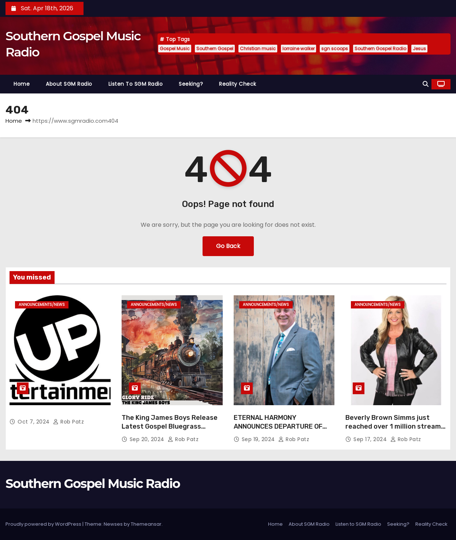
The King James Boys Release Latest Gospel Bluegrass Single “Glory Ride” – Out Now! (170, 426)
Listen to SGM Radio (135, 84)
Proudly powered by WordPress (43, 524)
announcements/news (42, 304)
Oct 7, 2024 (34, 421)
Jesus (419, 48)
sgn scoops (334, 48)
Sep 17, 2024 (371, 439)
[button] (426, 84)
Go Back (228, 246)
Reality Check (237, 84)
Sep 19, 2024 (259, 439)
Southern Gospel (214, 48)
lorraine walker (298, 48)
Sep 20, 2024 (148, 439)
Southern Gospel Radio (380, 48)
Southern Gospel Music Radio (92, 483)
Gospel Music (175, 48)
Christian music (258, 48)
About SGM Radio (69, 84)
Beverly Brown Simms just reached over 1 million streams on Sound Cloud (395, 426)
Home (22, 84)
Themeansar (146, 524)
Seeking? (191, 84)
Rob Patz (68, 421)
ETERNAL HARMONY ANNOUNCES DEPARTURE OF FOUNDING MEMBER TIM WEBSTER (278, 431)
